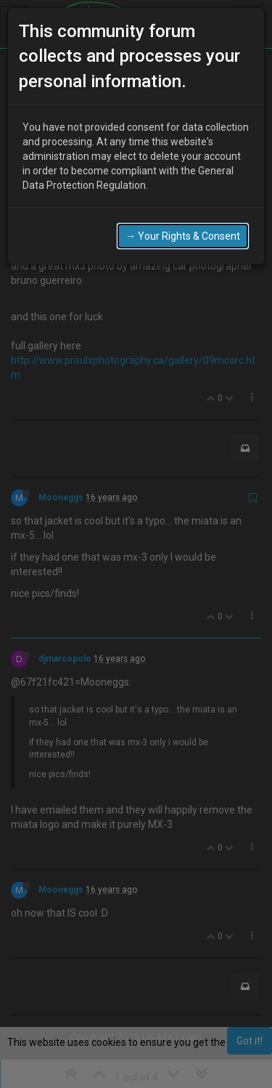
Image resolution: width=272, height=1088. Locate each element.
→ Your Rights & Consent (182, 236)
